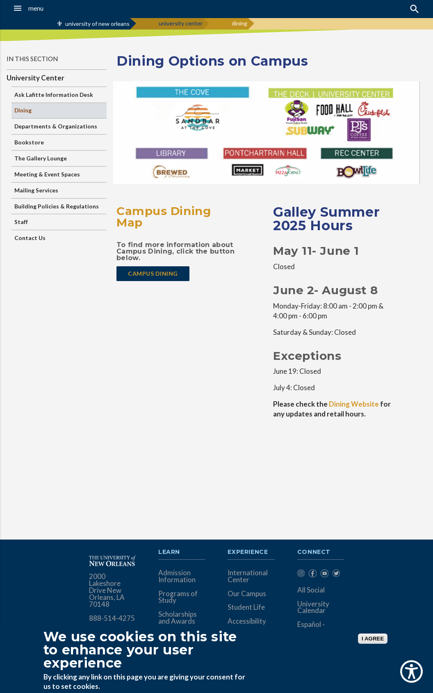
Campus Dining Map (163, 216)
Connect (314, 552)
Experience (248, 552)
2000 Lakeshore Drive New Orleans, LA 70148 (107, 590)
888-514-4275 (112, 618)
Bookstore (29, 142)
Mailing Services (36, 190)
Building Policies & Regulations (56, 206)
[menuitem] (301, 574)
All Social (311, 590)
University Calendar (313, 607)
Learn (169, 552)
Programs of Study (178, 597)
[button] (42, 8)
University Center (35, 77)
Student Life (246, 607)
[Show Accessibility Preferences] (411, 671)
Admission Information (177, 576)
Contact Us (30, 237)
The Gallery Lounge (40, 158)
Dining (23, 110)
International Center (248, 576)
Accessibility (247, 621)
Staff (21, 221)
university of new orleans (97, 23)
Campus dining (153, 273)
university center (181, 23)
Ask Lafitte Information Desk (53, 94)
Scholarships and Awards (177, 617)
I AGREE (373, 639)
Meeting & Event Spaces (47, 174)
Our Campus (247, 593)
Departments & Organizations (55, 126)
